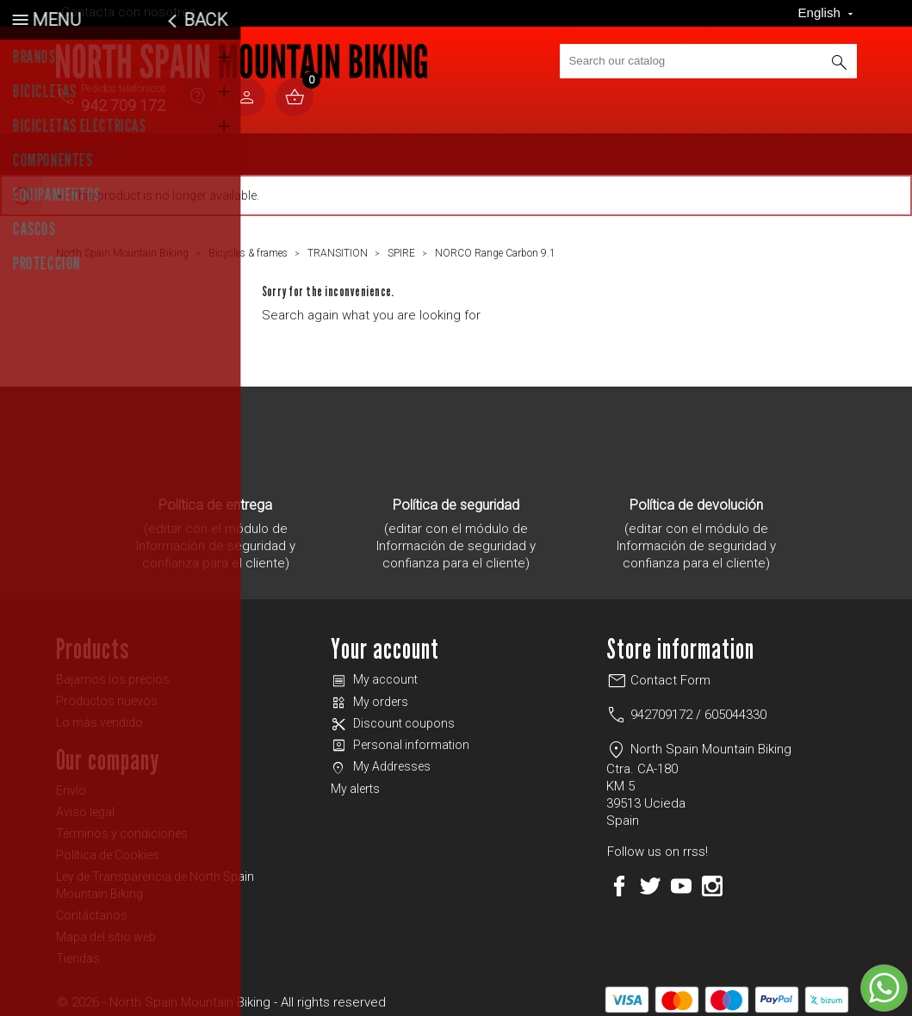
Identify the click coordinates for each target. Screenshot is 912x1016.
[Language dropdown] (827, 13)
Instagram (712, 879)
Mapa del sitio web (106, 930)
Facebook (619, 879)
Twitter (650, 879)
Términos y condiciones (122, 826)
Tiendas (78, 951)
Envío (71, 783)
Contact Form (658, 673)
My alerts (355, 782)
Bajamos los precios (113, 672)
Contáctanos (91, 908)
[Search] (708, 61)
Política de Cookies (107, 848)
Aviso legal (85, 805)
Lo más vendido (99, 715)
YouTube (681, 879)
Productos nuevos (107, 694)
